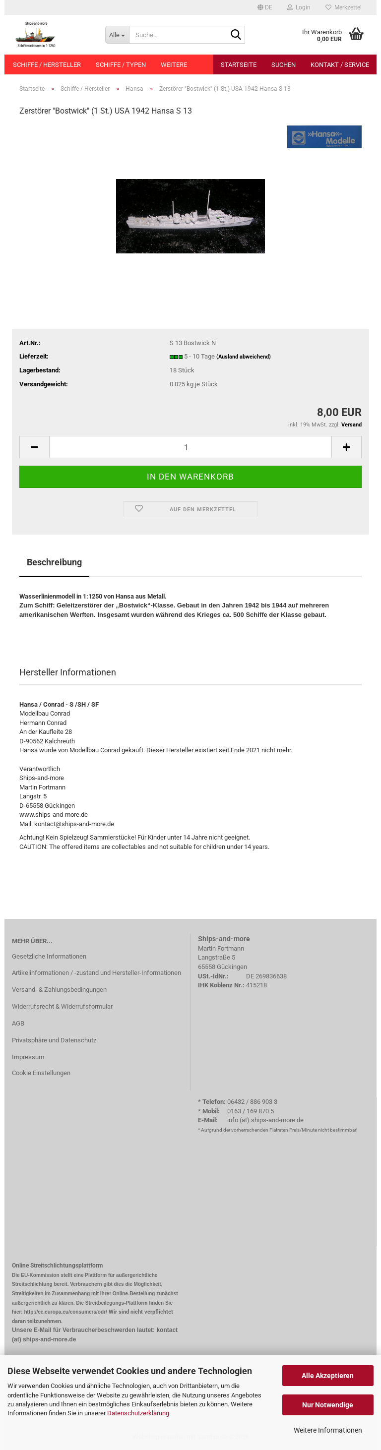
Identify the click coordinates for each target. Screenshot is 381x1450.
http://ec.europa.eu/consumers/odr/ (65, 1312)
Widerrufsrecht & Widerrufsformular (62, 1006)
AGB (18, 1023)
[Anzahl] (190, 447)
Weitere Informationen (328, 1430)
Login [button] (299, 7)
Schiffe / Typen (121, 64)
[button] (265, 7)
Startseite (238, 64)
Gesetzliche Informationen (49, 956)
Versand (351, 425)
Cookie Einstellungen (41, 1073)
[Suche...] (117, 35)
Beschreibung (54, 562)
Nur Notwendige (327, 1405)
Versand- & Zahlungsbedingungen (59, 989)
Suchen (283, 64)
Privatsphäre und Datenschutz (54, 1040)
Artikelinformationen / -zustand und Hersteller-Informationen (96, 972)
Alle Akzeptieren (328, 1376)
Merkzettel (343, 7)
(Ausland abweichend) (243, 357)
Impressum (28, 1057)
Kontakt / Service (340, 64)
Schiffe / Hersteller (47, 64)
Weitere (174, 64)
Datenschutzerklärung (138, 1413)
